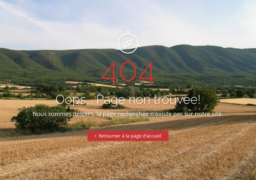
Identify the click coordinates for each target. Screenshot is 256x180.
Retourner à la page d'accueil (128, 136)
